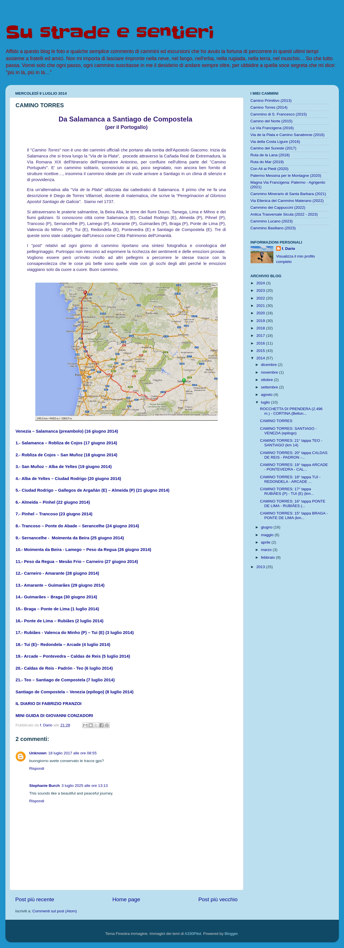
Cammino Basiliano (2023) (273, 228)
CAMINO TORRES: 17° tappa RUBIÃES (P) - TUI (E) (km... (287, 491)
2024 (261, 283)
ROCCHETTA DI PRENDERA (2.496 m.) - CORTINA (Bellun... (291, 411)
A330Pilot (193, 933)
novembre (270, 372)
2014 (261, 358)
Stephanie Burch (44, 785)
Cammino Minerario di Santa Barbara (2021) (288, 194)
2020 (261, 313)
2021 (261, 305)
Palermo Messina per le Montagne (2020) (286, 175)
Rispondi (36, 768)
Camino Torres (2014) (269, 107)
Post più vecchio (218, 899)
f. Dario (288, 248)
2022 (261, 298)
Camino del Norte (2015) (272, 121)
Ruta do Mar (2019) (267, 162)
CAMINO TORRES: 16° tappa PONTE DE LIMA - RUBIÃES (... (292, 503)
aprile (266, 542)
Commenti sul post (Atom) (54, 911)
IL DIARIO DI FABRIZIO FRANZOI (49, 703)
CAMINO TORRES (276, 421)
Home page (126, 899)
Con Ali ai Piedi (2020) (270, 169)
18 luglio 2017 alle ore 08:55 (72, 753)
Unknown (38, 753)
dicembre (269, 364)
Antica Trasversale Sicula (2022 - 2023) (284, 214)
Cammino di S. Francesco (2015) (279, 114)
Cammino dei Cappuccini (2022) (278, 207)
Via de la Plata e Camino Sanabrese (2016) (288, 135)
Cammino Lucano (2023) (272, 221)
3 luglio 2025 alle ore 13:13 (85, 785)
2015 (261, 351)
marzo (267, 550)
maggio (268, 535)
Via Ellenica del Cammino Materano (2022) (287, 200)
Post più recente (34, 899)
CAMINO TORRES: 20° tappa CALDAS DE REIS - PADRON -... (293, 455)
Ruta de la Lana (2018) (270, 155)
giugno (267, 527)
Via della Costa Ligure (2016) (275, 141)
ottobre (267, 380)
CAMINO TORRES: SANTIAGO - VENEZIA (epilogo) (288, 430)
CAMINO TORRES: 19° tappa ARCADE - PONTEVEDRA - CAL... (294, 467)
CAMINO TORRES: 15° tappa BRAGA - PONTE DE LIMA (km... (293, 515)
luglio (266, 402)
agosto (267, 394)
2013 (261, 567)
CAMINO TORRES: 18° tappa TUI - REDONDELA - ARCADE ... (290, 479)
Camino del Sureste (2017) (273, 148)
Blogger (231, 933)
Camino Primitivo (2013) (271, 100)
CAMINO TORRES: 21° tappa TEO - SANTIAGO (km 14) (291, 442)
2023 (261, 290)
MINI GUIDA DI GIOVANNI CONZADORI (54, 715)
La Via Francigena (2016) (272, 128)
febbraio (268, 557)
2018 (261, 328)
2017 (261, 335)
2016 (261, 343)
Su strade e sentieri (109, 33)
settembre (270, 387)
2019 (261, 321)
